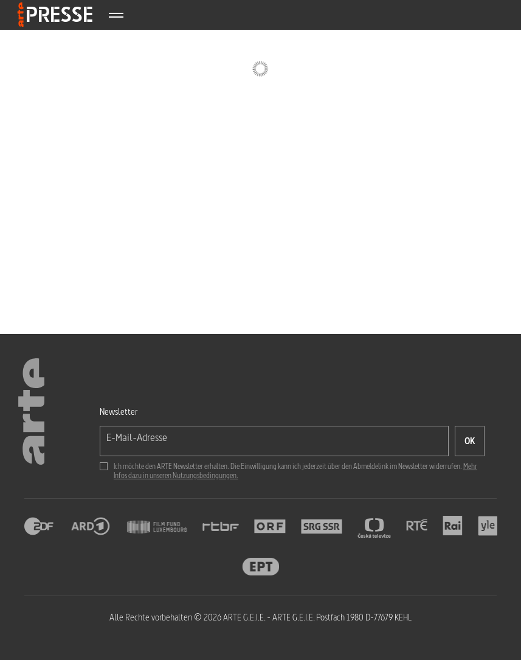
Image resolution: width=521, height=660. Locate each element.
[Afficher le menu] (115, 15)
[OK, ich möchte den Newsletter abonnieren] (470, 441)
